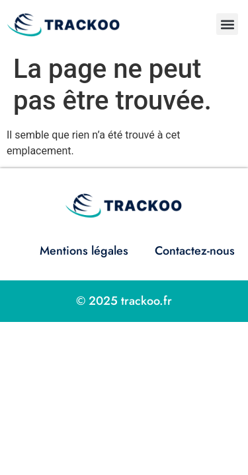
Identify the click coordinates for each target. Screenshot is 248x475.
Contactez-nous (195, 250)
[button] (227, 24)
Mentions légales (84, 250)
